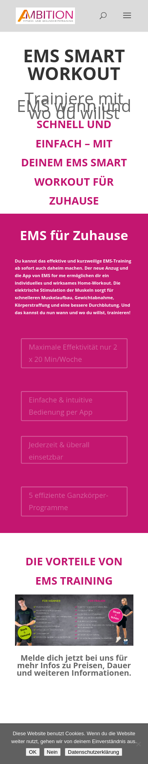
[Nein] (138, 744)
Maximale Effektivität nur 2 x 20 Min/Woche (72, 353)
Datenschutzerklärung (93, 752)
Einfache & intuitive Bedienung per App (59, 405)
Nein (52, 752)
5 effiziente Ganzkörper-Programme (68, 501)
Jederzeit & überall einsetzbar (57, 450)
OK (32, 752)
